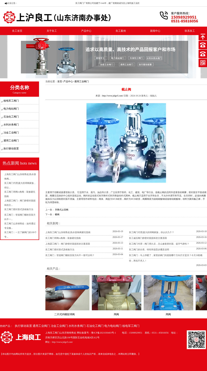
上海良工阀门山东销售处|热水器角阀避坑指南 (67, 232)
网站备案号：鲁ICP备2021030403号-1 (96, 332)
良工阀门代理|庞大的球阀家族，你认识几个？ (151, 232)
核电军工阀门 (11, 100)
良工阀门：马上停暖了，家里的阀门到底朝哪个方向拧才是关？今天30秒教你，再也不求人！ (166, 258)
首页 (59, 81)
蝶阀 (57, 214)
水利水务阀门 (11, 124)
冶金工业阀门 (11, 132)
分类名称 (19, 89)
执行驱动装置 (11, 148)
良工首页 (17, 30)
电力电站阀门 (11, 108)
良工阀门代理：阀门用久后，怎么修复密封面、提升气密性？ (159, 244)
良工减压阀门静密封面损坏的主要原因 (148, 238)
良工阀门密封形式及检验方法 (18, 209)
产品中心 (86, 30)
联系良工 (190, 30)
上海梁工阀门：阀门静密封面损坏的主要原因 (67, 244)
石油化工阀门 (11, 116)
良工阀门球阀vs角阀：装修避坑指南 (63, 238)
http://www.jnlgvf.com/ (112, 96)
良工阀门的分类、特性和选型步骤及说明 (149, 249)
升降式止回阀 (61, 210)
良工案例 (121, 30)
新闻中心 (155, 30)
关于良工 (52, 30)
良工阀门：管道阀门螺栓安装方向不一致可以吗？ (69, 255)
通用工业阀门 (11, 140)
